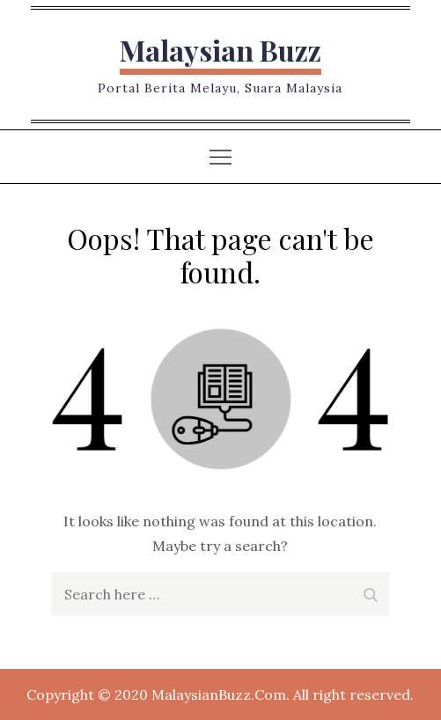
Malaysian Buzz (220, 50)
